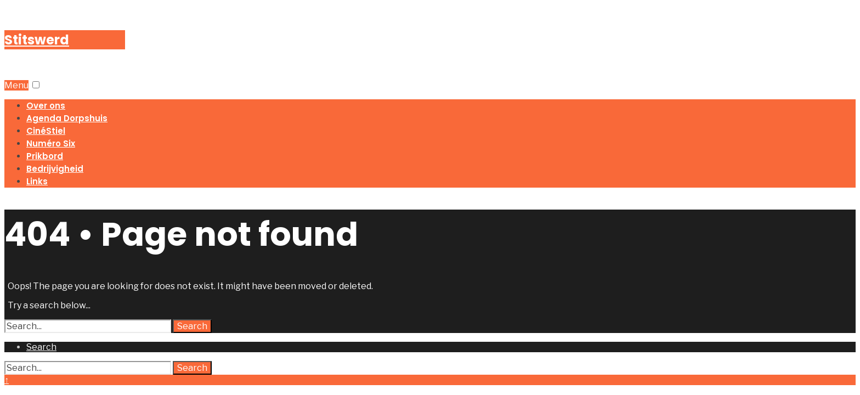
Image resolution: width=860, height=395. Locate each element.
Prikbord (44, 156)
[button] (35, 84)
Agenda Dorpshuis (67, 118)
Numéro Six (50, 143)
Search (192, 326)
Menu (16, 85)
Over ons (45, 105)
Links (37, 181)
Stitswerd (36, 40)
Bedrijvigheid (54, 168)
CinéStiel (45, 131)
